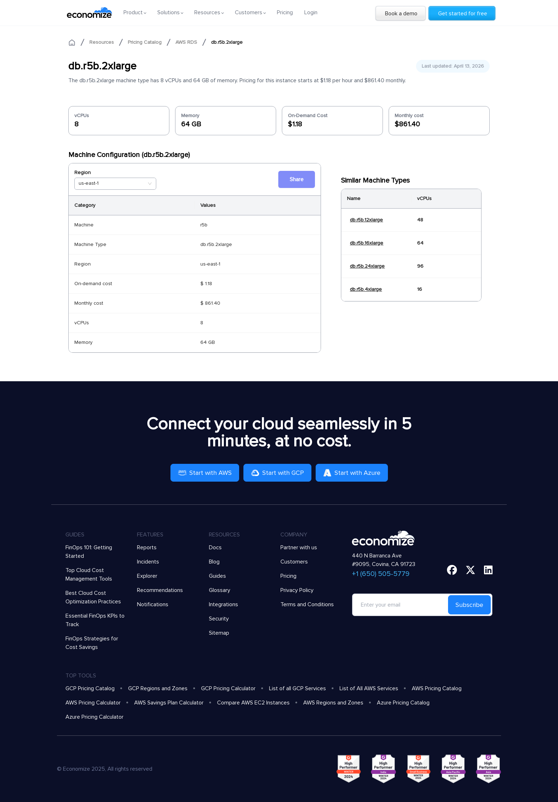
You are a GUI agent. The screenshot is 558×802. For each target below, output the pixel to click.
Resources (101, 42)
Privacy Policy (297, 590)
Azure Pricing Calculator (94, 716)
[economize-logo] (89, 12)
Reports (147, 547)
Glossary (219, 590)
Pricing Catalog (145, 42)
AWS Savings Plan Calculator (169, 702)
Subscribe (469, 605)
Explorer (147, 576)
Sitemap (219, 632)
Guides (217, 576)
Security (219, 618)
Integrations (223, 604)
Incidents (148, 561)
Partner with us (298, 547)
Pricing (285, 12)
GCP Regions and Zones (158, 688)
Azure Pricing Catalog (403, 702)
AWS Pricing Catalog (437, 688)
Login (310, 12)
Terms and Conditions (307, 604)
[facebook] (452, 570)
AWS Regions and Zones (333, 702)
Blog (214, 561)
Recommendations (160, 590)
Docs (215, 547)
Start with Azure (351, 472)
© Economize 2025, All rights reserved (104, 768)
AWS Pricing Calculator (93, 702)
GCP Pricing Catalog (90, 688)
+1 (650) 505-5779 (381, 574)
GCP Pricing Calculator (228, 688)
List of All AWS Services (368, 688)
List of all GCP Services (297, 688)
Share (297, 179)
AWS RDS (186, 42)
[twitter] (470, 570)
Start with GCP (277, 472)
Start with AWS (205, 472)
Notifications (152, 604)
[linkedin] (488, 570)
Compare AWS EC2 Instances (253, 702)
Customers (294, 561)
